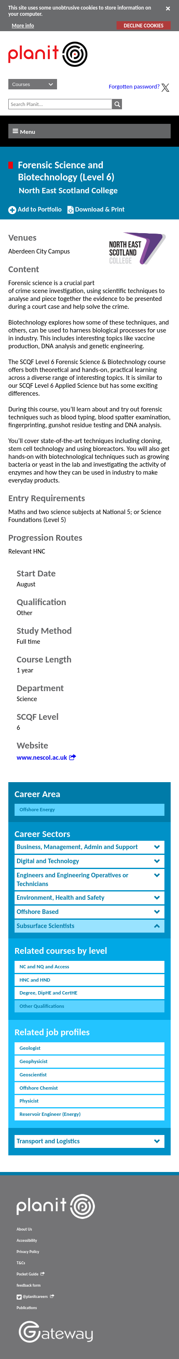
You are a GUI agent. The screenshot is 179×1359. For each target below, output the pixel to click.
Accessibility (27, 1240)
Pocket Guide (31, 1274)
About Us (24, 1229)
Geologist (30, 1048)
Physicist (29, 1101)
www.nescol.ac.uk (46, 757)
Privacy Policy (28, 1251)
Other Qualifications (42, 1006)
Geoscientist (33, 1074)
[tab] (89, 847)
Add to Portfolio (35, 212)
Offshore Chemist (39, 1088)
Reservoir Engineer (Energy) (50, 1114)
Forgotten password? (134, 86)
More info (23, 25)
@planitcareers (35, 1296)
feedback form (29, 1285)
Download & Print (95, 212)
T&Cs (21, 1263)
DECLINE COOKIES (143, 25)
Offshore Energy (37, 809)
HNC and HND (35, 980)
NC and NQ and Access (44, 966)
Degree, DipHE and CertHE (48, 993)
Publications (27, 1307)
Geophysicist (33, 1061)
